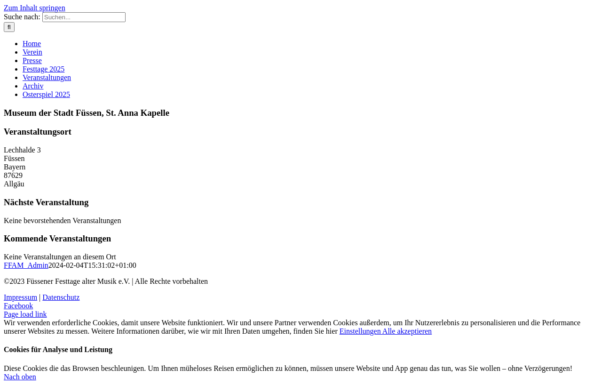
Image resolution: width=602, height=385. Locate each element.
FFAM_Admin (26, 265)
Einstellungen (361, 331)
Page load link (25, 314)
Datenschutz (60, 297)
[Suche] (9, 27)
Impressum (20, 297)
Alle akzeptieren (407, 331)
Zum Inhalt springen (34, 8)
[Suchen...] (84, 17)
